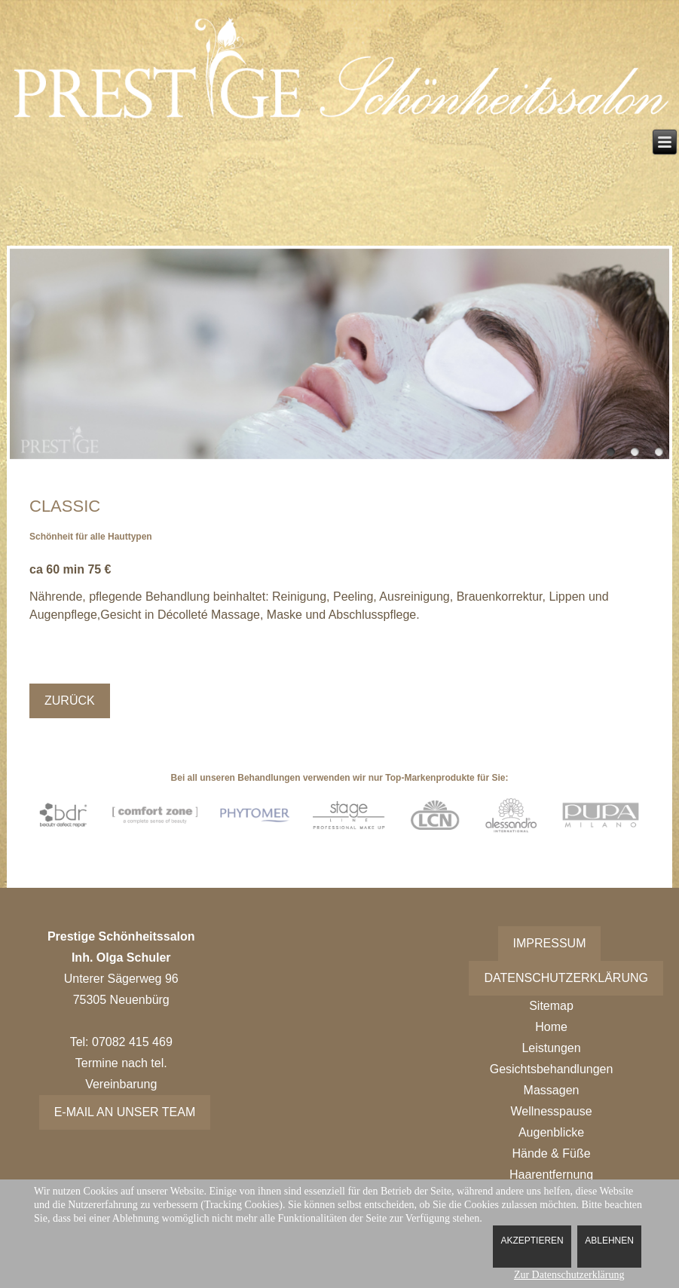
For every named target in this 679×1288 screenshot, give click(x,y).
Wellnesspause (551, 1111)
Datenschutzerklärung (566, 977)
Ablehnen (609, 1240)
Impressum (549, 943)
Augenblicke (551, 1132)
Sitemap (551, 1005)
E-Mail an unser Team (125, 1112)
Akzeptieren (531, 1240)
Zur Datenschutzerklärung (569, 1274)
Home (551, 1026)
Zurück (69, 700)
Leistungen (550, 1048)
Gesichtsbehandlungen (551, 1069)
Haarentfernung (551, 1174)
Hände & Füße (551, 1153)
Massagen (552, 1090)
